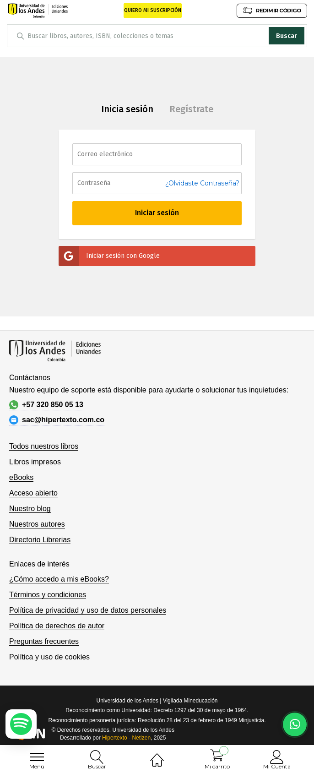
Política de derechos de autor (56, 626)
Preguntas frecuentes (44, 641)
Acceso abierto (33, 493)
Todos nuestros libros (43, 446)
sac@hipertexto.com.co (56, 420)
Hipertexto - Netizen (126, 738)
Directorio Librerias (39, 540)
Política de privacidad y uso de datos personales (87, 610)
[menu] (37, 757)
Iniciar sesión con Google (109, 256)
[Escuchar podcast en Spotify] (21, 724)
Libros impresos (35, 462)
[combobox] (157, 35)
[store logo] (38, 10)
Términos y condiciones (47, 595)
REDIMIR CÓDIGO (272, 10)
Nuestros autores (37, 524)
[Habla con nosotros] (295, 724)
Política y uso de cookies (49, 657)
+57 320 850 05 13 (46, 404)
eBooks (21, 477)
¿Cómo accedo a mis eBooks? (59, 579)
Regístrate (191, 108)
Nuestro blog (30, 508)
